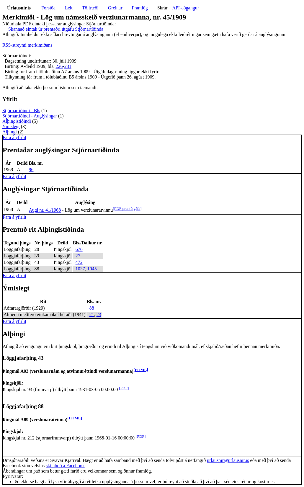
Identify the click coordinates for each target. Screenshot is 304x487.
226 (59, 66)
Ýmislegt (11, 126)
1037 (80, 268)
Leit (69, 7)
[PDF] (124, 388)
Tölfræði (90, 7)
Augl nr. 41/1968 (45, 210)
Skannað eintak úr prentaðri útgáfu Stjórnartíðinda (55, 29)
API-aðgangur (185, 7)
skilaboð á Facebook (65, 465)
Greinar (115, 7)
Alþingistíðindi (16, 121)
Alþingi (9, 131)
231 (67, 66)
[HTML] (140, 369)
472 (79, 262)
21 (91, 314)
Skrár (162, 7)
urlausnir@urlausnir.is (228, 460)
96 (31, 169)
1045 (92, 268)
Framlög (140, 7)
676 (79, 249)
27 (78, 255)
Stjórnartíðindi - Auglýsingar (29, 115)
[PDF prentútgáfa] (127, 208)
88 (91, 307)
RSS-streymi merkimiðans (27, 45)
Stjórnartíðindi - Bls (21, 110)
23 (99, 314)
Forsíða (48, 7)
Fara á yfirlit (14, 137)
